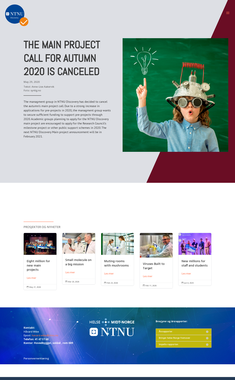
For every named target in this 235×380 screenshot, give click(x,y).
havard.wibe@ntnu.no (45, 335)
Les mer (31, 278)
